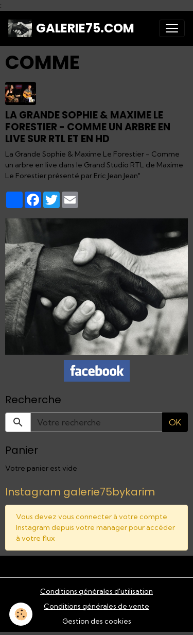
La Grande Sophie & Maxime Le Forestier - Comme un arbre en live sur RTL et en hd (87, 127)
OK (175, 422)
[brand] (71, 28)
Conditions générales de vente (96, 606)
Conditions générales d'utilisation (96, 591)
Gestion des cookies (96, 621)
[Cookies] (20, 614)
